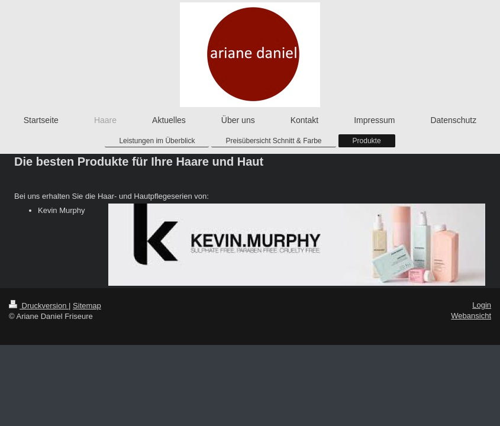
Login (481, 305)
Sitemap (87, 305)
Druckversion (39, 305)
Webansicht (471, 315)
